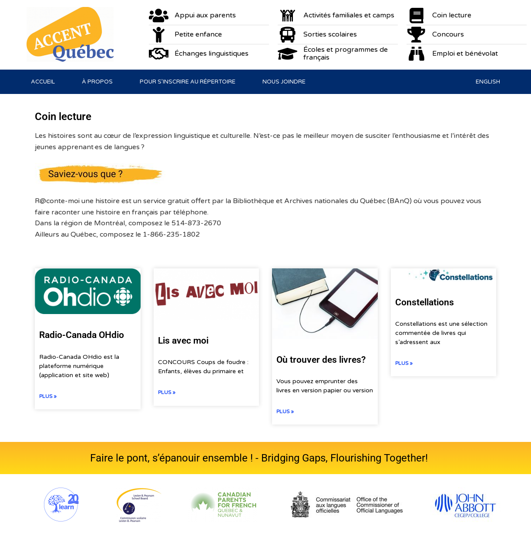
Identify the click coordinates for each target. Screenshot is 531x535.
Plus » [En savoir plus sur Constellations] (404, 363)
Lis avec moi (183, 340)
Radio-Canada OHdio (81, 335)
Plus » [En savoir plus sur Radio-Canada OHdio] (48, 396)
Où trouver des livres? (321, 359)
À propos (97, 81)
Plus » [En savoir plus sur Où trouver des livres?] (285, 411)
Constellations (424, 302)
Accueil (43, 81)
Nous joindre (284, 81)
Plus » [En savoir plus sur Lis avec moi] (166, 392)
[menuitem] (488, 82)
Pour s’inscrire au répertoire (187, 81)
